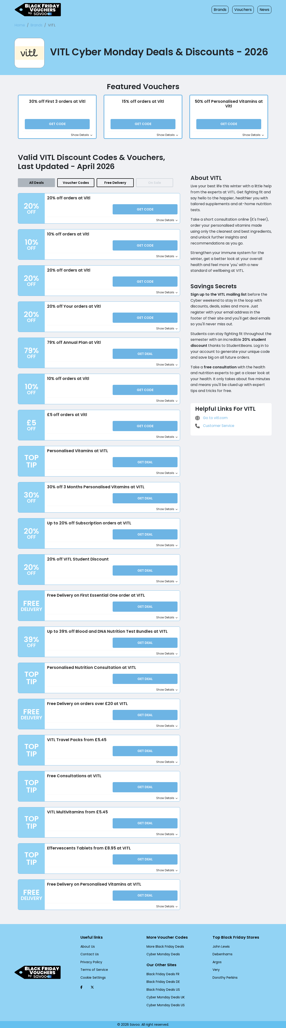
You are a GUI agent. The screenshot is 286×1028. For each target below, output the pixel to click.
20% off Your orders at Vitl (73, 308)
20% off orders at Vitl (68, 200)
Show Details (82, 136)
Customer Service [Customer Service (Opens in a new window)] (214, 419)
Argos (217, 961)
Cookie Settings (91, 977)
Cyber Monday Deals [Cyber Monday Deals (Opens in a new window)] (161, 954)
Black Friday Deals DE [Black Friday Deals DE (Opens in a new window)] (162, 982)
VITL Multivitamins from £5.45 (76, 813)
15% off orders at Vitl (143, 102)
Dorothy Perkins (224, 977)
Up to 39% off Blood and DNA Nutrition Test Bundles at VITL (106, 633)
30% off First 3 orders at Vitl (57, 102)
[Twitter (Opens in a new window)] (92, 987)
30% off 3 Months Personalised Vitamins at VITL (94, 488)
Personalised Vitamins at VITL (77, 453)
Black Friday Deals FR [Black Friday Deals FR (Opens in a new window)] (162, 974)
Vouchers (244, 10)
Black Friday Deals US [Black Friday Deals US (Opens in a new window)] (162, 989)
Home (20, 25)
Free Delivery (115, 185)
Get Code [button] (57, 125)
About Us (87, 946)
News (264, 10)
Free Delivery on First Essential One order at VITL (96, 597)
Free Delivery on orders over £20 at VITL (87, 705)
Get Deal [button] (145, 356)
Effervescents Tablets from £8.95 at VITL (87, 849)
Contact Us (88, 954)
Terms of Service (92, 969)
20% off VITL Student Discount (77, 560)
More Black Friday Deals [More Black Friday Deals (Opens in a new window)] (164, 946)
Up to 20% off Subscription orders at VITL (88, 525)
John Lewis (221, 946)
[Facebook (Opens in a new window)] (81, 987)
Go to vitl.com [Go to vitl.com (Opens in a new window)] (210, 412)
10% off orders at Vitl (68, 236)
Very (216, 969)
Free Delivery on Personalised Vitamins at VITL (93, 885)
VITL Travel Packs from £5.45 (76, 741)
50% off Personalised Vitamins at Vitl (228, 105)
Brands (223, 10)
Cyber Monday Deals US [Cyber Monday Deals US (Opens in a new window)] (164, 1005)
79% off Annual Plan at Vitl (73, 344)
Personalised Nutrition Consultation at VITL (90, 669)
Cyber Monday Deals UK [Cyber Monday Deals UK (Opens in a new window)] (164, 997)
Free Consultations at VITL (73, 777)
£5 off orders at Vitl (66, 416)
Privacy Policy (90, 961)
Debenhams (221, 954)
